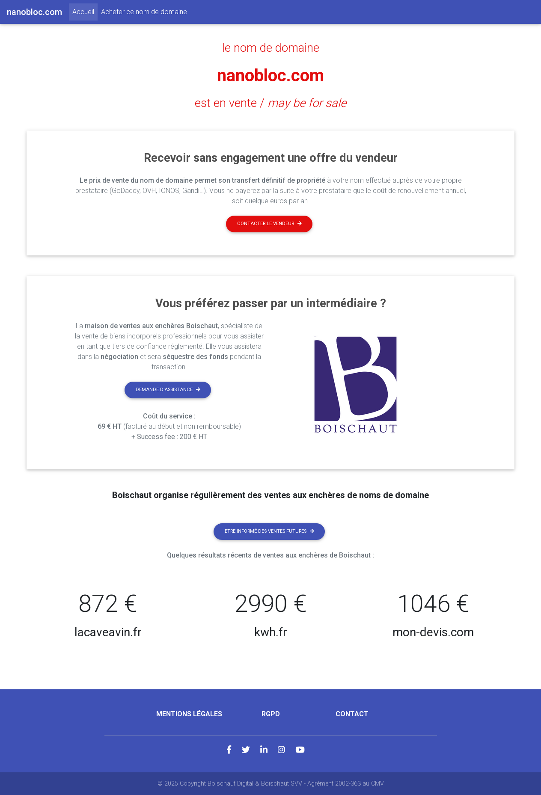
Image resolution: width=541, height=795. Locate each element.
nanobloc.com (270, 75)
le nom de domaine (270, 48)
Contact (352, 714)
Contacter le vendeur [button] (269, 223)
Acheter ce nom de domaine (144, 12)
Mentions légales (189, 714)
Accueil (85, 11)
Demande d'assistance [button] (168, 389)
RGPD (271, 714)
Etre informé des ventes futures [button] (269, 531)
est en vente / (270, 103)
